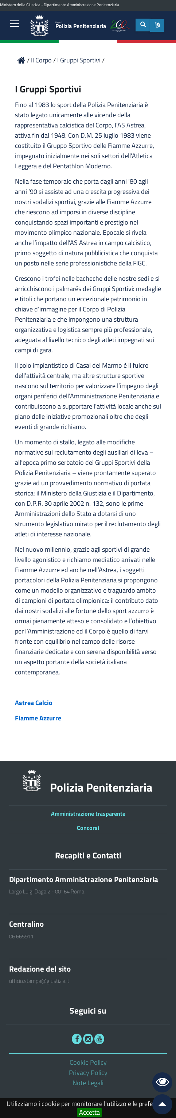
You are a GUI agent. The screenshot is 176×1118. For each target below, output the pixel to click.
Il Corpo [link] (42, 60)
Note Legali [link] (88, 1083)
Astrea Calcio (33, 703)
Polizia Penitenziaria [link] (80, 25)
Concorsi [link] (88, 827)
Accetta (89, 1112)
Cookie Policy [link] (88, 1062)
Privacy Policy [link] (88, 1072)
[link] (15, 24)
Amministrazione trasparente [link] (88, 813)
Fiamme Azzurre (38, 718)
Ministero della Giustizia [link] (20, 5)
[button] (157, 25)
